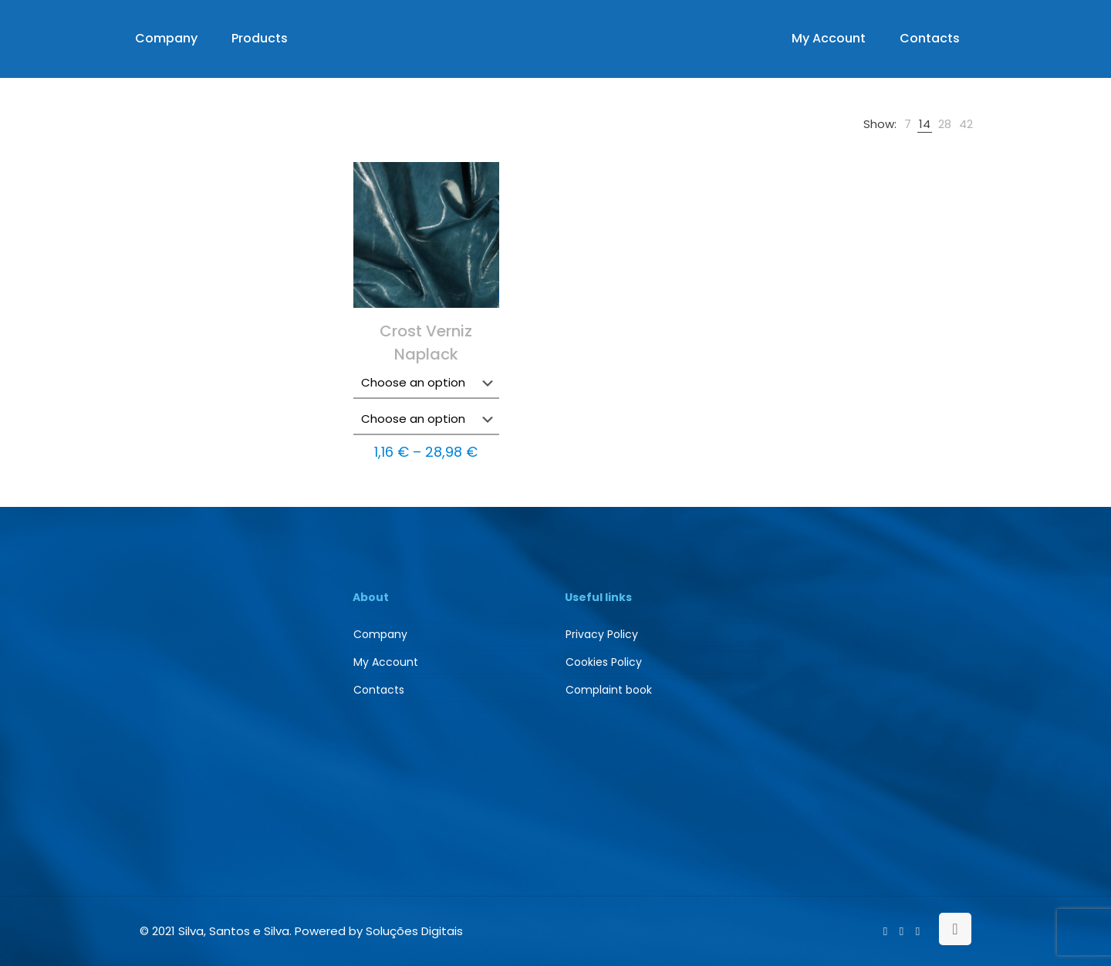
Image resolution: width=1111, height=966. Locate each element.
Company (380, 634)
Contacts (378, 689)
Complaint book (609, 689)
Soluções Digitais (414, 931)
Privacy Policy (602, 634)
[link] (908, 124)
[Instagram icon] (918, 931)
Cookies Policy (604, 662)
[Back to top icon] (955, 929)
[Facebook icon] (885, 931)
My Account (385, 662)
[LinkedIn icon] (901, 931)
